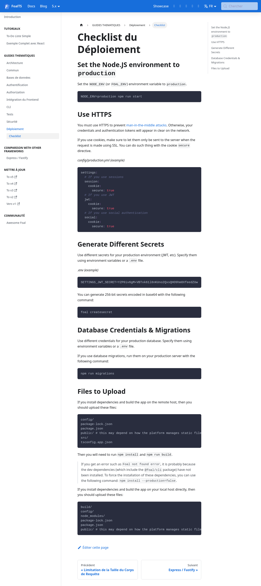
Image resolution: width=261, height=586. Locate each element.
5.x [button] (54, 6)
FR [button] (208, 6)
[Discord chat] (186, 6)
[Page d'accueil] (81, 25)
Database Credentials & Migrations (225, 60)
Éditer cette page (92, 547)
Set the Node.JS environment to (220, 31)
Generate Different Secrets (222, 50)
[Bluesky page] (198, 6)
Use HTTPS (218, 42)
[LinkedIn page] (192, 6)
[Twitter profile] (180, 6)
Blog (43, 6)
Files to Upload (220, 68)
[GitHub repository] (174, 6)
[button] (30, 28)
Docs (31, 6)
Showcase (161, 6)
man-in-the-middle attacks (146, 125)
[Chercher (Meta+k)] (239, 6)
